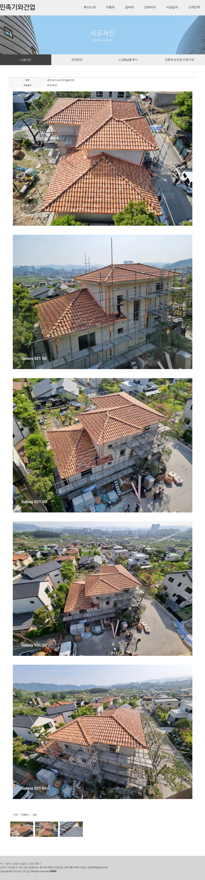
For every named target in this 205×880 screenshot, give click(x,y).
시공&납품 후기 (128, 59)
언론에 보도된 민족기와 (179, 59)
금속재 (129, 7)
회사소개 (89, 7)
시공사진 (25, 59)
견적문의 (76, 59)
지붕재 (110, 7)
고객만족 (194, 7)
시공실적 (172, 7)
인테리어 (150, 7)
